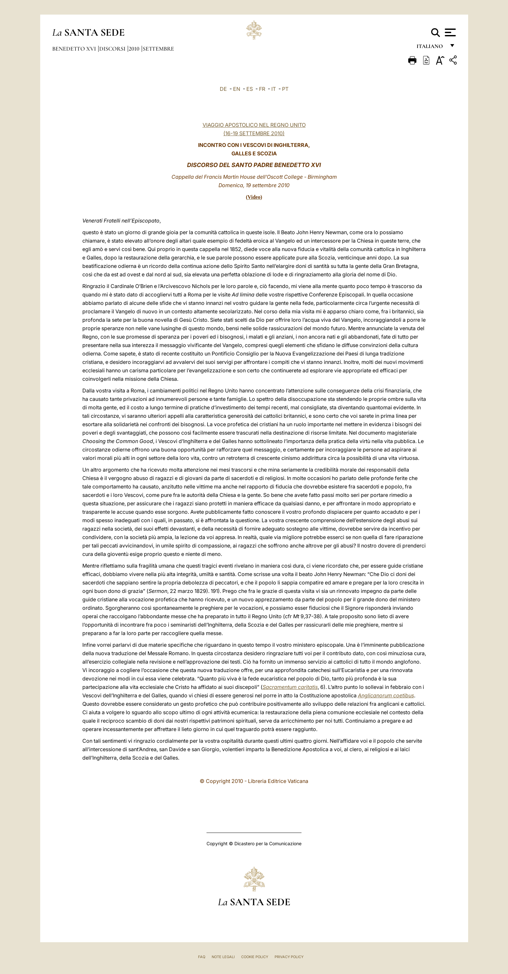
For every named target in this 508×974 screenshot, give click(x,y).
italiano (431, 48)
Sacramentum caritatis (290, 687)
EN (236, 89)
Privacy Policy (289, 957)
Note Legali (223, 957)
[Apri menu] (449, 32)
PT (285, 89)
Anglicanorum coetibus (386, 695)
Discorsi (113, 48)
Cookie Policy (254, 957)
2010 (135, 48)
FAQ (201, 957)
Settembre (158, 48)
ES (249, 89)
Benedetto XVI (74, 48)
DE (223, 89)
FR (262, 89)
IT (273, 89)
